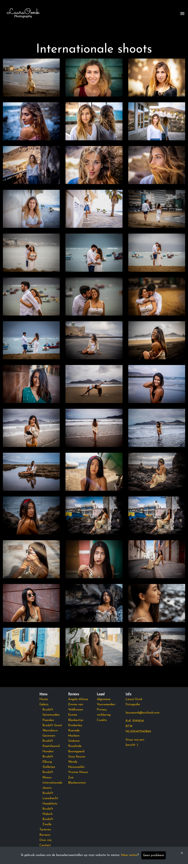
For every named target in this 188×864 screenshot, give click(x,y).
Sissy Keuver (76, 756)
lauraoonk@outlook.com (142, 712)
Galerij (43, 704)
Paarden (48, 720)
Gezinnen (49, 735)
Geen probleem (153, 855)
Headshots (50, 803)
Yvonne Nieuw (78, 772)
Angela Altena (78, 699)
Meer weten (129, 855)
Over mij (45, 840)
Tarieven (45, 829)
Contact (45, 845)
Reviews (44, 835)
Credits (102, 720)
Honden (48, 751)
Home (43, 699)
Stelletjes (49, 767)
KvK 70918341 (135, 721)
